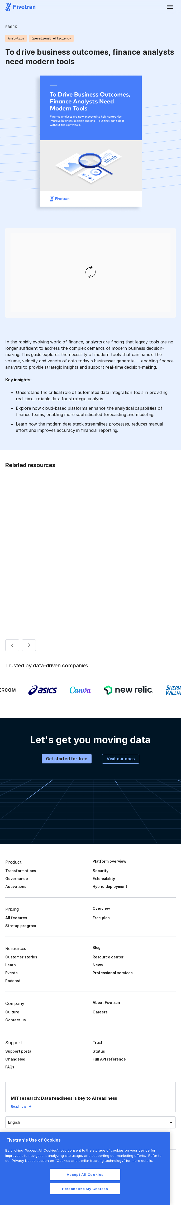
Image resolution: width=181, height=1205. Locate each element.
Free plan (101, 918)
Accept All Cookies (85, 1174)
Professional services (113, 973)
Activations (15, 886)
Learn (10, 965)
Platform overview (109, 861)
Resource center (108, 957)
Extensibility (104, 878)
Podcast (13, 980)
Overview (101, 908)
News (98, 965)
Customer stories (21, 957)
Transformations (20, 870)
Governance (16, 878)
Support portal (18, 1051)
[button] (170, 7)
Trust (97, 1042)
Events (11, 973)
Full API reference (109, 1059)
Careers (100, 1012)
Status (99, 1051)
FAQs (9, 1067)
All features (16, 918)
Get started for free (66, 758)
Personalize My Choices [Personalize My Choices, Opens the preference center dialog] (85, 1189)
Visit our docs (121, 758)
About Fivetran (106, 1002)
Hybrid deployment (110, 886)
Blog (97, 947)
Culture (12, 1012)
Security (100, 870)
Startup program (20, 925)
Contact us (15, 1020)
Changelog (15, 1059)
